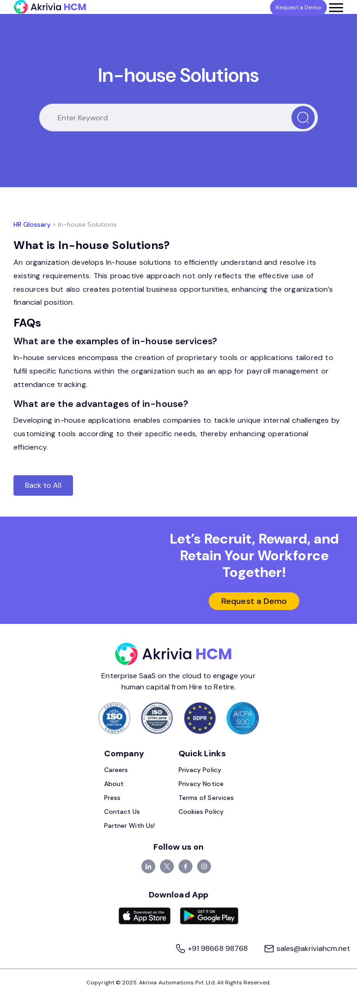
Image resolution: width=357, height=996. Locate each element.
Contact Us (122, 811)
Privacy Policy (199, 770)
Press (112, 797)
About (114, 784)
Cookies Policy (201, 811)
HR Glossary (32, 224)
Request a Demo (254, 601)
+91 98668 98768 (212, 948)
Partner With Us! (129, 825)
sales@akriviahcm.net (307, 948)
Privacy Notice (201, 784)
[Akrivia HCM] (50, 7)
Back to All (43, 485)
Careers (116, 770)
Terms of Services (206, 797)
